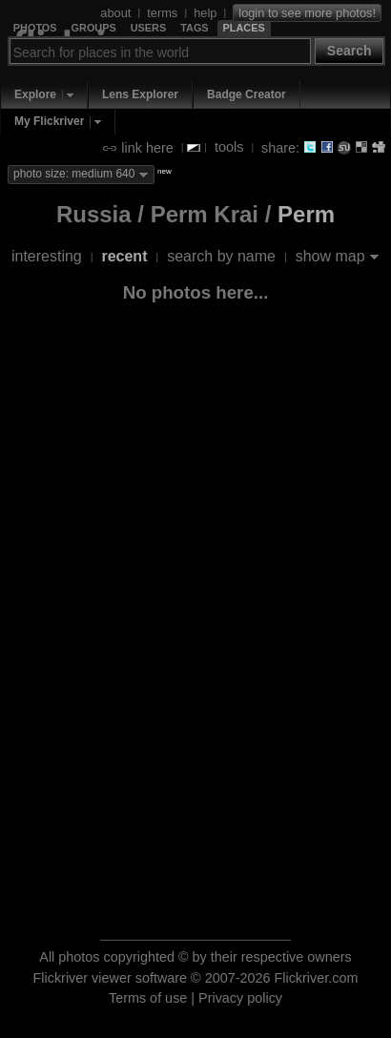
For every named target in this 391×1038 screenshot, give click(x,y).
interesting (46, 256)
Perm (306, 214)
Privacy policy (240, 998)
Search (349, 50)
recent (124, 256)
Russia (94, 214)
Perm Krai (204, 214)
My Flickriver (49, 121)
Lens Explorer (140, 94)
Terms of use (148, 998)
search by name (221, 256)
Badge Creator (246, 94)
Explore (35, 94)
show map (330, 256)
